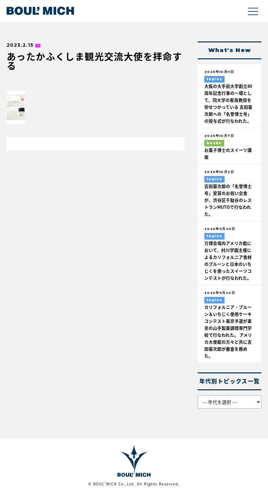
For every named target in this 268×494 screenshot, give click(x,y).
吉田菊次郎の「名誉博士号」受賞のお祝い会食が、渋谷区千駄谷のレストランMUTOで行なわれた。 (228, 200)
